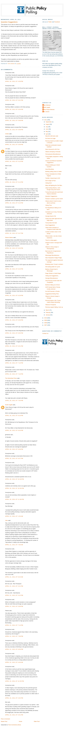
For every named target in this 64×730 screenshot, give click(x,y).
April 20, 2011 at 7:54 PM (14, 400)
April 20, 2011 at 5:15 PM (14, 203)
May (47, 131)
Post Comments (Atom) (14, 725)
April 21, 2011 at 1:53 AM (14, 516)
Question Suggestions (51, 196)
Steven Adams (9, 237)
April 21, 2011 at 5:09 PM (14, 606)
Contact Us (45, 333)
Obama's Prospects (50, 304)
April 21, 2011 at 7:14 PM (14, 625)
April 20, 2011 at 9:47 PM (14, 458)
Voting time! (48, 183)
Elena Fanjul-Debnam (48, 109)
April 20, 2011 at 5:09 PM (14, 144)
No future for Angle (50, 138)
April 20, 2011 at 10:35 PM (14, 488)
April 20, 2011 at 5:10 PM (14, 161)
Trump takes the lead (51, 222)
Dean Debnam (47, 105)
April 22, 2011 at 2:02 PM (14, 698)
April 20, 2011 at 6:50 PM (14, 333)
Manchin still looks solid (51, 136)
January (48, 315)
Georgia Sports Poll (50, 216)
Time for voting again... (51, 240)
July (47, 126)
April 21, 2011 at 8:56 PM (14, 649)
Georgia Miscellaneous (51, 278)
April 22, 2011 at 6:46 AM (14, 662)
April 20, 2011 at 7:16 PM (14, 374)
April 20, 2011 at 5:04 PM (14, 109)
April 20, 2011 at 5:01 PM (14, 100)
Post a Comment (5, 719)
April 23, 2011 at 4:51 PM (14, 715)
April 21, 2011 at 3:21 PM (14, 586)
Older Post (37, 721)
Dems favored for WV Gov (52, 149)
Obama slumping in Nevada (52, 151)
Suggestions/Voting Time (52, 293)
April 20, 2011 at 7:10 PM (14, 363)
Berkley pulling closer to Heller (53, 171)
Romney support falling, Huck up (54, 307)
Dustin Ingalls (8, 404)
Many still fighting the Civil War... (54, 185)
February (48, 312)
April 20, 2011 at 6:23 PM (14, 269)
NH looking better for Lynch (52, 266)
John (6, 520)
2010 (45, 318)
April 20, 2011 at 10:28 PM (14, 479)
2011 (45, 119)
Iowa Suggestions (50, 225)
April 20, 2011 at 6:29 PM (14, 295)
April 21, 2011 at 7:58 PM (14, 636)
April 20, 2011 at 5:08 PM (14, 120)
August (48, 124)
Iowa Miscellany (49, 169)
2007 (45, 325)
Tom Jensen (46, 111)
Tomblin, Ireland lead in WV (52, 178)
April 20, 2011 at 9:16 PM (14, 415)
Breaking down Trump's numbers (54, 264)
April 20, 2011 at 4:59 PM (14, 81)
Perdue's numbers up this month (54, 198)
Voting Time (48, 205)
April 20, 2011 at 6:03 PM (14, 248)
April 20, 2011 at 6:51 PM (14, 346)
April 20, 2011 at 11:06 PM (14, 499)
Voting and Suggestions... (52, 275)
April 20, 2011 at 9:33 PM (14, 430)
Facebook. (57, 22)
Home (20, 721)
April (47, 134)
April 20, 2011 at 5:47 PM (14, 233)
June (47, 129)
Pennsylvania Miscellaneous (53, 154)
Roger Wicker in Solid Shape (53, 273)
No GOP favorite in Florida (52, 291)
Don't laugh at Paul (50, 180)
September (49, 122)
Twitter (50, 22)
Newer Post (4, 721)
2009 (45, 320)
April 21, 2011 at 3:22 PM (14, 595)
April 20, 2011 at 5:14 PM (14, 182)
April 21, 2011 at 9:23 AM (14, 577)
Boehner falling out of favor (52, 284)
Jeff (6, 148)
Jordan (7, 133)
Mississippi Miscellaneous (52, 255)
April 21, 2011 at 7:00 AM (14, 544)
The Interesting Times (11, 378)
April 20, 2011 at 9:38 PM (14, 449)
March (47, 310)
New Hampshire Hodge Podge (53, 257)
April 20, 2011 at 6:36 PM (14, 320)
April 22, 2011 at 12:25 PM (14, 681)
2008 (45, 322)
